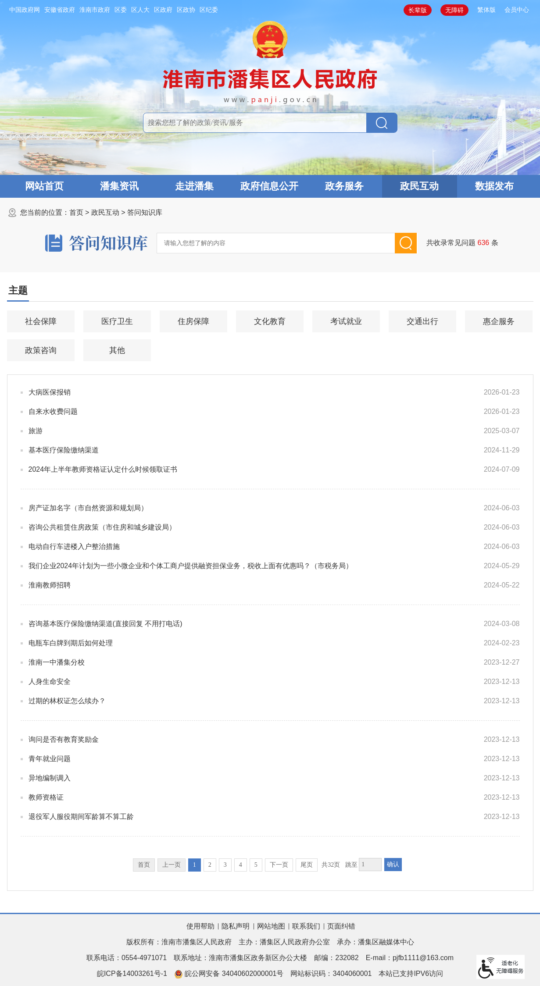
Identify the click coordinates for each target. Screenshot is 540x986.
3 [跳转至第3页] (225, 864)
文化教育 (270, 321)
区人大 (140, 9)
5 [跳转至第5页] (255, 864)
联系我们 (306, 926)
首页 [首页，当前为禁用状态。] (144, 864)
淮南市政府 (94, 9)
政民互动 (419, 186)
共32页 (331, 864)
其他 (117, 350)
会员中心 (516, 9)
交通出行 (422, 321)
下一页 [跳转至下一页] (279, 864)
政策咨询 (41, 350)
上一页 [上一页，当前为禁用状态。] (171, 864)
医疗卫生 (117, 321)
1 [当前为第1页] (194, 864)
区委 (120, 9)
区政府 (163, 9)
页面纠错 (341, 926)
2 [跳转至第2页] (209, 864)
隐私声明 (236, 926)
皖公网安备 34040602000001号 (228, 974)
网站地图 (271, 926)
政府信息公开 (269, 186)
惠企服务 (499, 321)
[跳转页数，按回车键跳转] (370, 864)
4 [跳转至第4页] (240, 864)
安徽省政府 (59, 9)
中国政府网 (24, 9)
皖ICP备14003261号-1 (132, 973)
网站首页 (44, 186)
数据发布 (494, 186)
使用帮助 (200, 926)
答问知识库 (144, 212)
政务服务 (344, 186)
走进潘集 (194, 186)
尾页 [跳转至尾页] (306, 864)
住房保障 (193, 321)
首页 (76, 212)
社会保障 (41, 321)
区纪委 (209, 9)
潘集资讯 (119, 186)
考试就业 (346, 321)
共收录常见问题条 (462, 242)
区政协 (186, 9)
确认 (393, 864)
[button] (418, 10)
